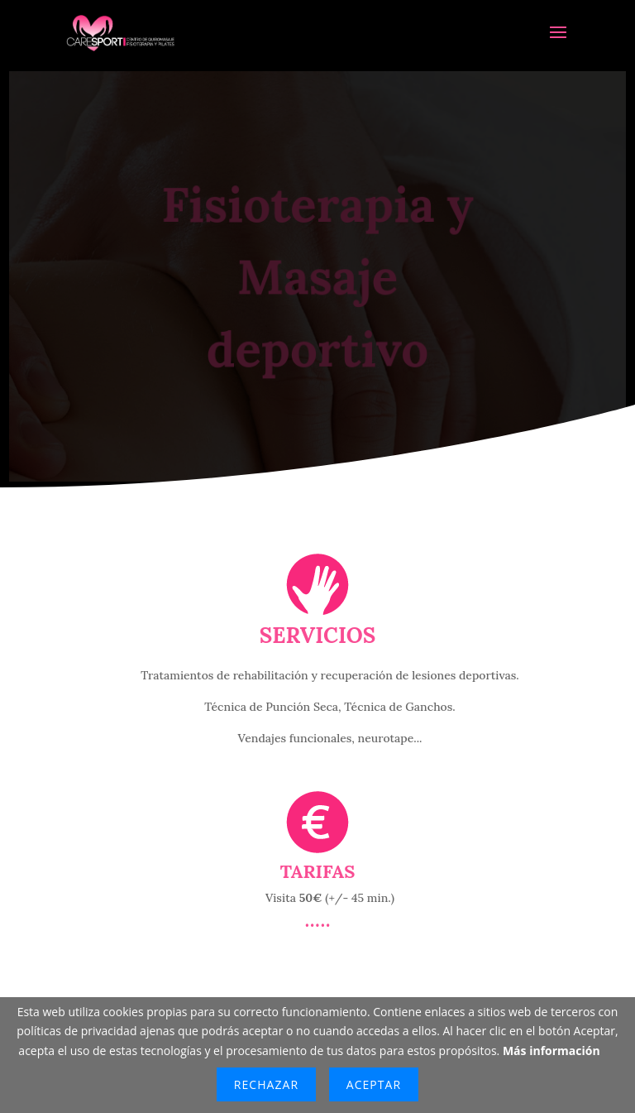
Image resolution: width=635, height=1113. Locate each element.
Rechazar (266, 1084)
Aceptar (373, 1084)
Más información (551, 1050)
